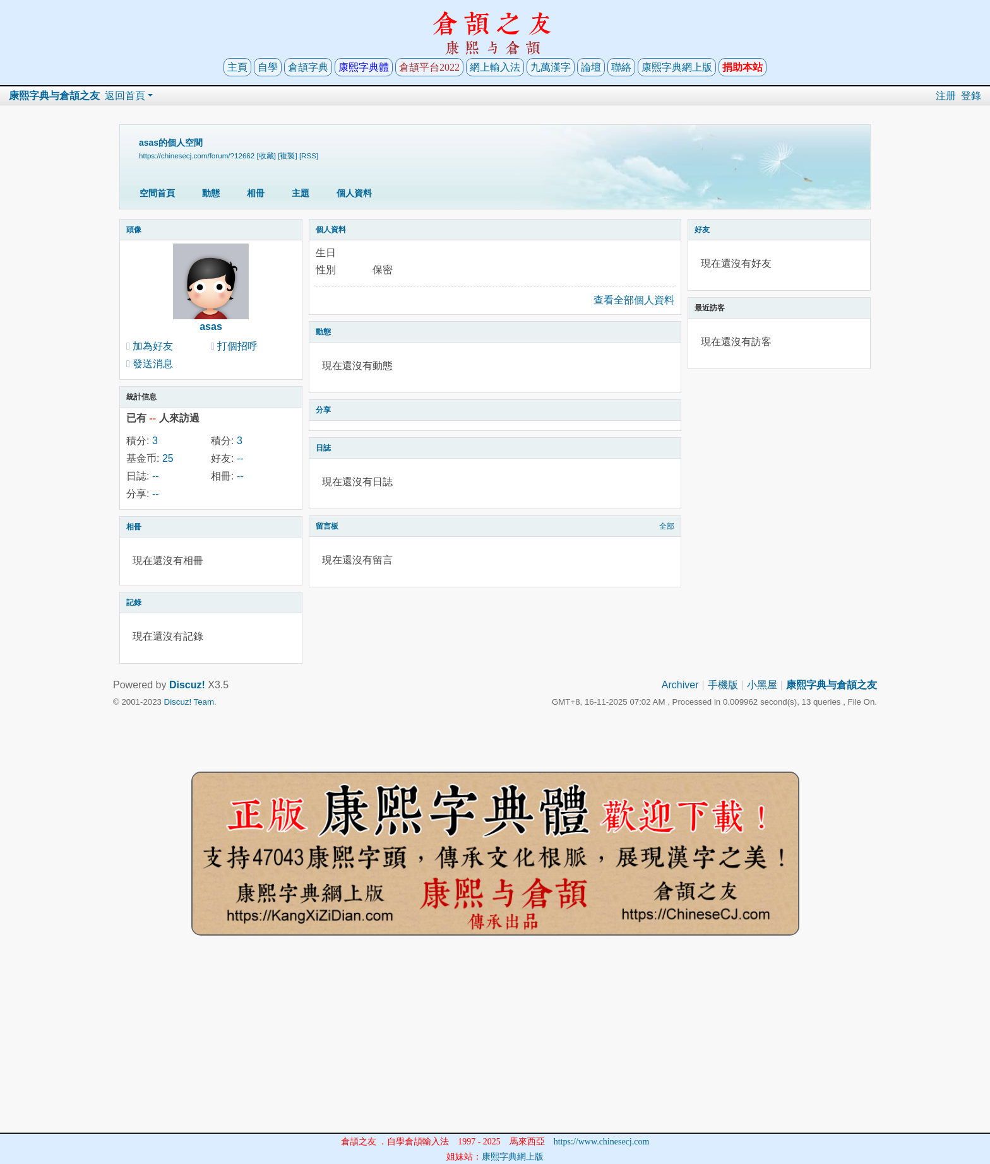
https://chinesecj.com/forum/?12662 (196, 155)
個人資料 (354, 193)
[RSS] (308, 155)
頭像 (133, 229)
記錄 (133, 602)
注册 (946, 95)
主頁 (237, 67)
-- (240, 458)
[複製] (287, 155)
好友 (702, 229)
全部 (666, 526)
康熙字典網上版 (676, 67)
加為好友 (153, 346)
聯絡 (621, 67)
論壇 (591, 67)
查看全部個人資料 (633, 300)
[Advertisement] (495, 1043)
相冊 (256, 193)
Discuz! (187, 684)
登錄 (971, 95)
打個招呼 (237, 346)
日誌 (323, 448)
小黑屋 (762, 684)
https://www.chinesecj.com (602, 1141)
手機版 (723, 684)
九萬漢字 (550, 67)
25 (168, 458)
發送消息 (153, 363)
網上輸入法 (495, 67)
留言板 (327, 526)
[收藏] (266, 155)
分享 (323, 410)
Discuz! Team (189, 702)
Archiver (680, 684)
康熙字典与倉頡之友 (54, 95)
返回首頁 (125, 95)
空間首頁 (157, 193)
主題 (300, 193)
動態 (211, 193)
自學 (268, 67)
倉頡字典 (308, 67)
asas (211, 326)
